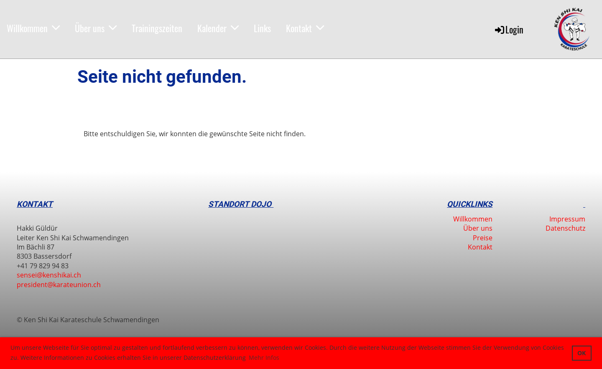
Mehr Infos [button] (264, 357)
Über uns (96, 28)
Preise (482, 237)
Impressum (567, 219)
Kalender (218, 28)
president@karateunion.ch (59, 284)
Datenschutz (565, 228)
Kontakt (305, 28)
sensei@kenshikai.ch (49, 275)
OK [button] (581, 353)
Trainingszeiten (157, 28)
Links (262, 28)
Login (508, 29)
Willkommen (33, 28)
